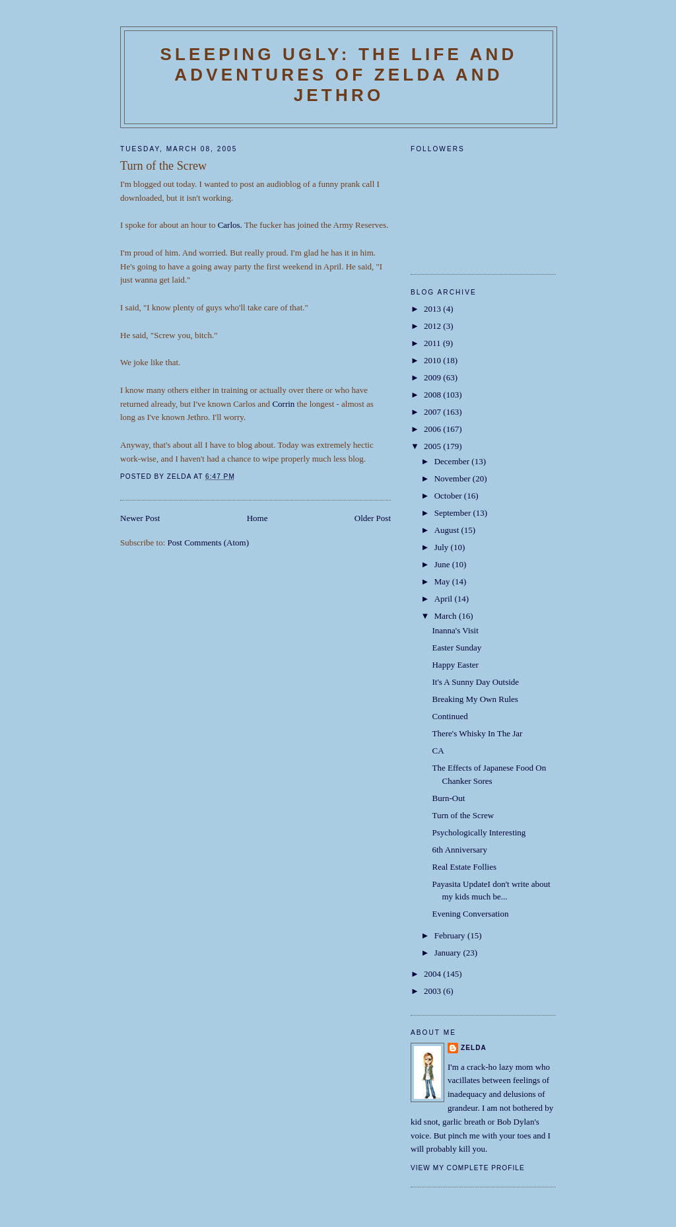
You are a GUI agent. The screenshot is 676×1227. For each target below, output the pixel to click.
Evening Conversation (470, 914)
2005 (433, 446)
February (450, 935)
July (442, 547)
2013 (433, 309)
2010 (433, 360)
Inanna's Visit (455, 630)
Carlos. (230, 225)
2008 (433, 395)
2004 (433, 974)
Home (257, 518)
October (449, 496)
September (453, 513)
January (448, 953)
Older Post (373, 518)
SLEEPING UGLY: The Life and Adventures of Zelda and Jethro (338, 74)
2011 (433, 343)
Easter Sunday (456, 647)
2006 (433, 429)
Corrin (283, 404)
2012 (433, 326)
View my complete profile (468, 1168)
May (443, 581)
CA (438, 750)
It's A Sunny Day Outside (475, 682)
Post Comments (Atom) (209, 542)
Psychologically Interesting (478, 832)
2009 (433, 377)
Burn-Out (448, 798)
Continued (449, 716)
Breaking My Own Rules (475, 699)
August (447, 530)
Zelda (474, 1047)
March (446, 616)
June (443, 564)
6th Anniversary (459, 850)
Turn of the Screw (463, 815)
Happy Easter (455, 665)
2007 (433, 412)
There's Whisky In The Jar (477, 733)
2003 (433, 991)
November (453, 478)
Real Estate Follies (464, 867)
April (444, 599)
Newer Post (140, 518)
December (453, 461)
